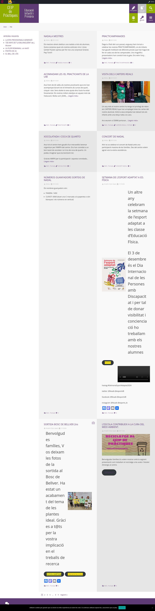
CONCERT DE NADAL (113, 136)
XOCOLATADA (62, 166)
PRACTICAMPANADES (113, 36)
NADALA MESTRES (53, 36)
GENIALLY (109, 472)
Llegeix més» (107, 58)
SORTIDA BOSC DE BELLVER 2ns (61, 424)
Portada (52, 63)
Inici (5, 27)
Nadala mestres (63, 63)
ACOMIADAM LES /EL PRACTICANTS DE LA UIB (66, 75)
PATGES (129, 125)
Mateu (48, 40)
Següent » (63, 595)
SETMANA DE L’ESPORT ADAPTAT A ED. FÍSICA (123, 179)
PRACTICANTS (62, 125)
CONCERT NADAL (121, 166)
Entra (152, 1)
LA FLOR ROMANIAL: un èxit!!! (17, 48)
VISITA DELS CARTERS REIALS (117, 74)
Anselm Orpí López (110, 184)
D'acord (122, 607)
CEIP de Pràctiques (10, 11)
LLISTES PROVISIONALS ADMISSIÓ (18, 40)
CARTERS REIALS (121, 125)
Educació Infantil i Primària (29, 13)
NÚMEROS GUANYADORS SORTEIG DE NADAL (64, 179)
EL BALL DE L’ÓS (11, 54)
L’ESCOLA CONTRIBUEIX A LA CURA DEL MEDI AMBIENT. (123, 426)
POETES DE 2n (11, 51)
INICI (47, 63)
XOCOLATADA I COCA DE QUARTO (62, 136)
